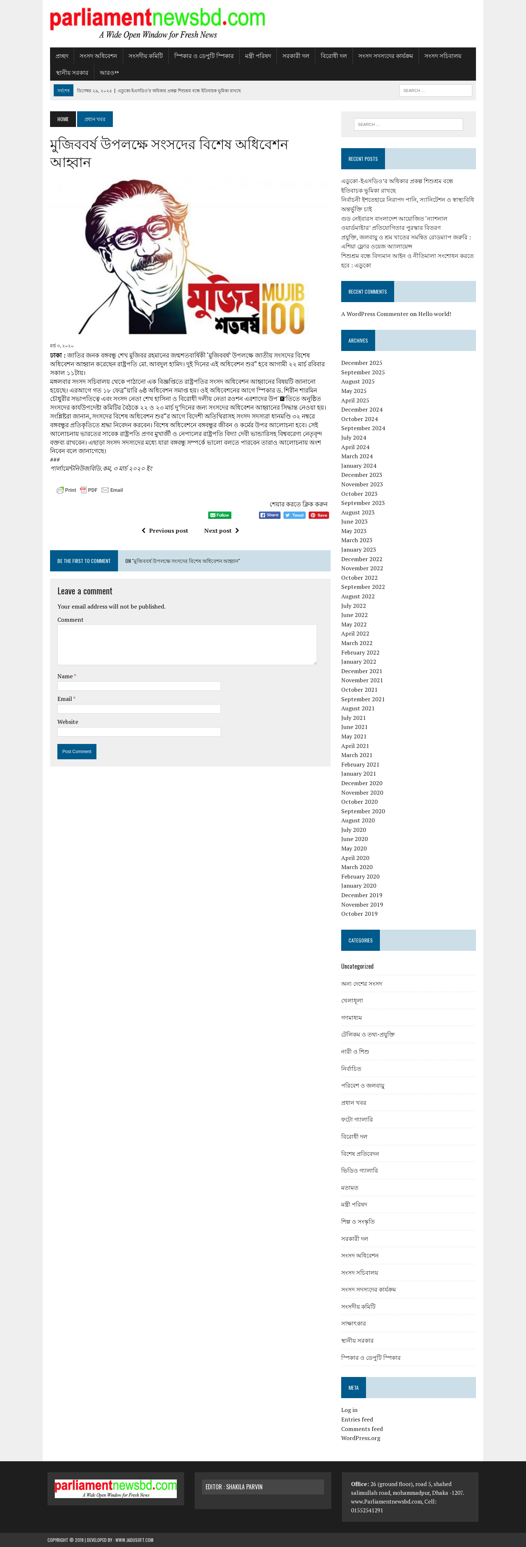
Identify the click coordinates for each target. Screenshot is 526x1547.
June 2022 (355, 615)
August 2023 (359, 512)
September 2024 (364, 428)
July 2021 (354, 718)
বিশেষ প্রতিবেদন (361, 1153)
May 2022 (354, 624)
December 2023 (362, 475)
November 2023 (363, 484)
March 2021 (357, 755)
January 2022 (359, 662)
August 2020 (359, 821)
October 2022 (360, 578)
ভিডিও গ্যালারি (360, 1170)
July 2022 (354, 606)
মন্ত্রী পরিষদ (255, 55)
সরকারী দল (293, 55)
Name (63, 660)
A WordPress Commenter (375, 314)
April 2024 (356, 447)
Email (62, 683)
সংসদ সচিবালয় (440, 55)
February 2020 (361, 876)
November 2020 (363, 792)
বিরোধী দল (331, 55)
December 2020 (362, 783)
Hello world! (435, 314)
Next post (220, 514)
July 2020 (354, 830)
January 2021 (359, 774)
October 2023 (360, 494)
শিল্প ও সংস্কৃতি (359, 1221)
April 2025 (356, 400)
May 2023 (354, 531)
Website (65, 706)
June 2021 (355, 727)
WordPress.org (361, 1438)
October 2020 (360, 802)
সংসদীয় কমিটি (143, 55)
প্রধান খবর (354, 1102)
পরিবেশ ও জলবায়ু (363, 1085)
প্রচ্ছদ (59, 55)
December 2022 (362, 559)
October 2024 (360, 419)
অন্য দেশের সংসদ (362, 983)
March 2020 (357, 867)
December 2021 (362, 671)
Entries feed (358, 1419)
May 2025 (354, 391)
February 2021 (361, 764)
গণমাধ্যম (352, 1017)
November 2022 (363, 568)
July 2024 (354, 437)
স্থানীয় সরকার (69, 72)
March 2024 (357, 456)
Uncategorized (358, 966)
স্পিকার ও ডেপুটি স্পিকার (201, 55)
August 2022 (359, 596)
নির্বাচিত (352, 1068)
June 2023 (355, 522)
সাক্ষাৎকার (354, 1323)
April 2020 (356, 858)
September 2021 (364, 699)
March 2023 (357, 540)
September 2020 (364, 811)
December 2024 (362, 410)
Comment (68, 603)
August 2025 (359, 382)
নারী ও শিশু (356, 1051)
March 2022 (357, 643)
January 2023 (359, 550)
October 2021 (360, 690)
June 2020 (355, 839)
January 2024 (359, 466)
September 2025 (364, 372)
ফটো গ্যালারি (358, 1119)
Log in (350, 1410)
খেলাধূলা (353, 1000)
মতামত (350, 1187)
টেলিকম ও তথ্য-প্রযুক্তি (369, 1034)
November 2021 (363, 680)
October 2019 (360, 914)
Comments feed (363, 1429)
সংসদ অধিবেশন (96, 55)
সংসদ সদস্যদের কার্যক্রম (383, 55)
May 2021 (354, 736)
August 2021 (359, 709)
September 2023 (364, 503)
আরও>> (106, 72)
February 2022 (361, 652)
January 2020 (359, 886)
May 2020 (354, 849)
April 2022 (356, 634)
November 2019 (363, 904)
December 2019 (362, 895)
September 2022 (364, 587)
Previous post (163, 514)
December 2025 (362, 363)
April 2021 (356, 746)
